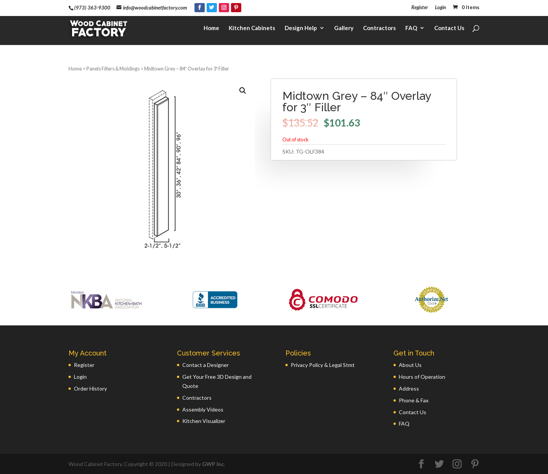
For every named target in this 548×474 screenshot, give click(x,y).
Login (440, 7)
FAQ (411, 29)
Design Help (301, 29)
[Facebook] (199, 7)
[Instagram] (224, 7)
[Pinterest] (236, 7)
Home (211, 29)
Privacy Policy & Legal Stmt (323, 365)
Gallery (344, 29)
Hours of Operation (422, 376)
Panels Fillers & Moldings (113, 69)
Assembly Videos (202, 409)
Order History (90, 388)
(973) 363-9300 (92, 8)
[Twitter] (212, 7)
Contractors (379, 29)
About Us (410, 365)
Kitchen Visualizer (203, 421)
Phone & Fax (414, 400)
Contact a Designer (205, 365)
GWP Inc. (213, 464)
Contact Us (449, 29)
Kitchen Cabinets (252, 29)
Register (419, 7)
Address (409, 388)
